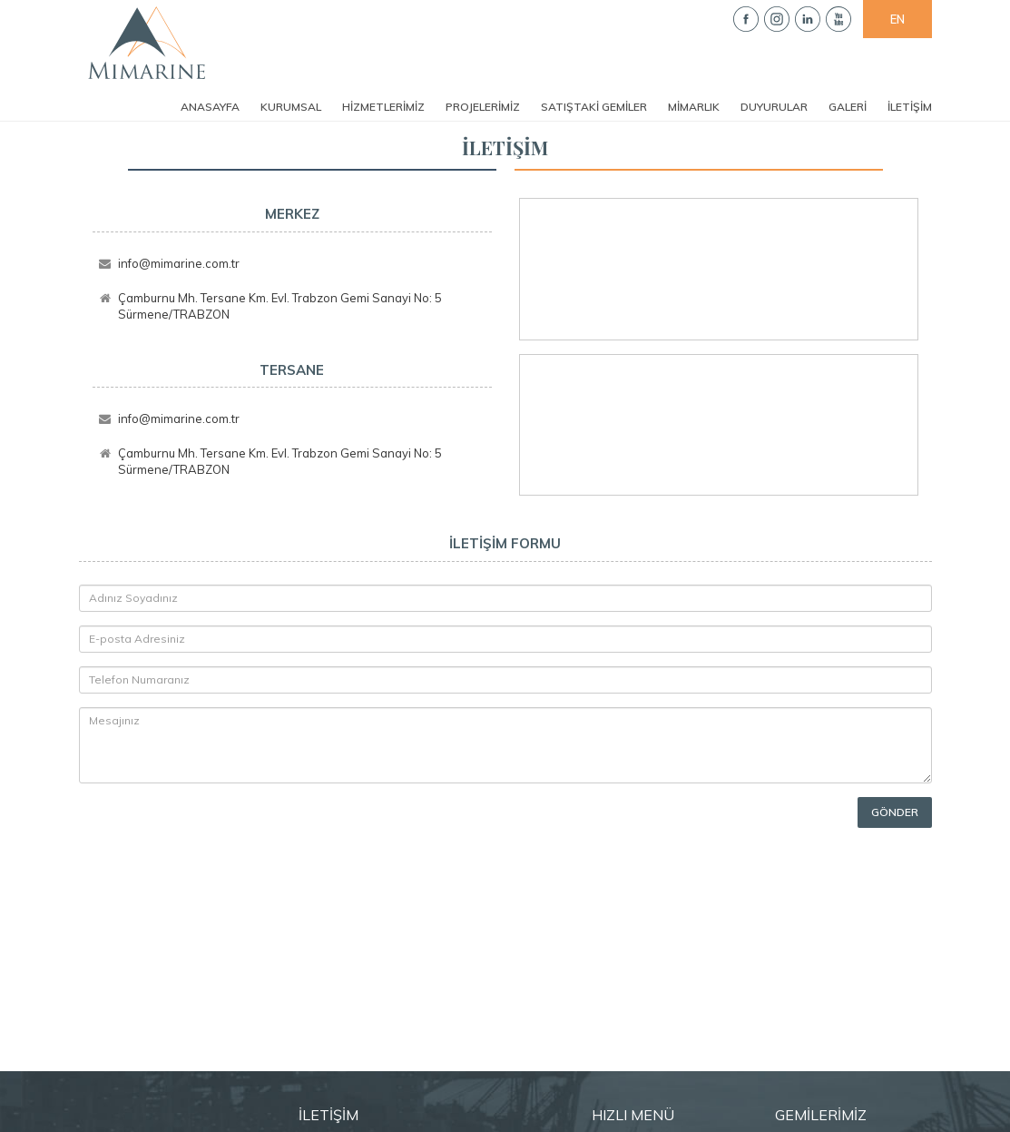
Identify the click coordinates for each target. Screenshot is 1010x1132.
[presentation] (185, 824)
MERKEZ (292, 213)
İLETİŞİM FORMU (505, 543)
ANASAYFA (210, 106)
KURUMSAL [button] (290, 106)
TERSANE (292, 370)
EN (897, 19)
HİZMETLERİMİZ (383, 106)
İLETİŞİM (909, 106)
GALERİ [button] (848, 106)
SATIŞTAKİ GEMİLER (594, 106)
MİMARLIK (694, 106)
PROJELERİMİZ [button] (483, 106)
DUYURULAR (774, 106)
